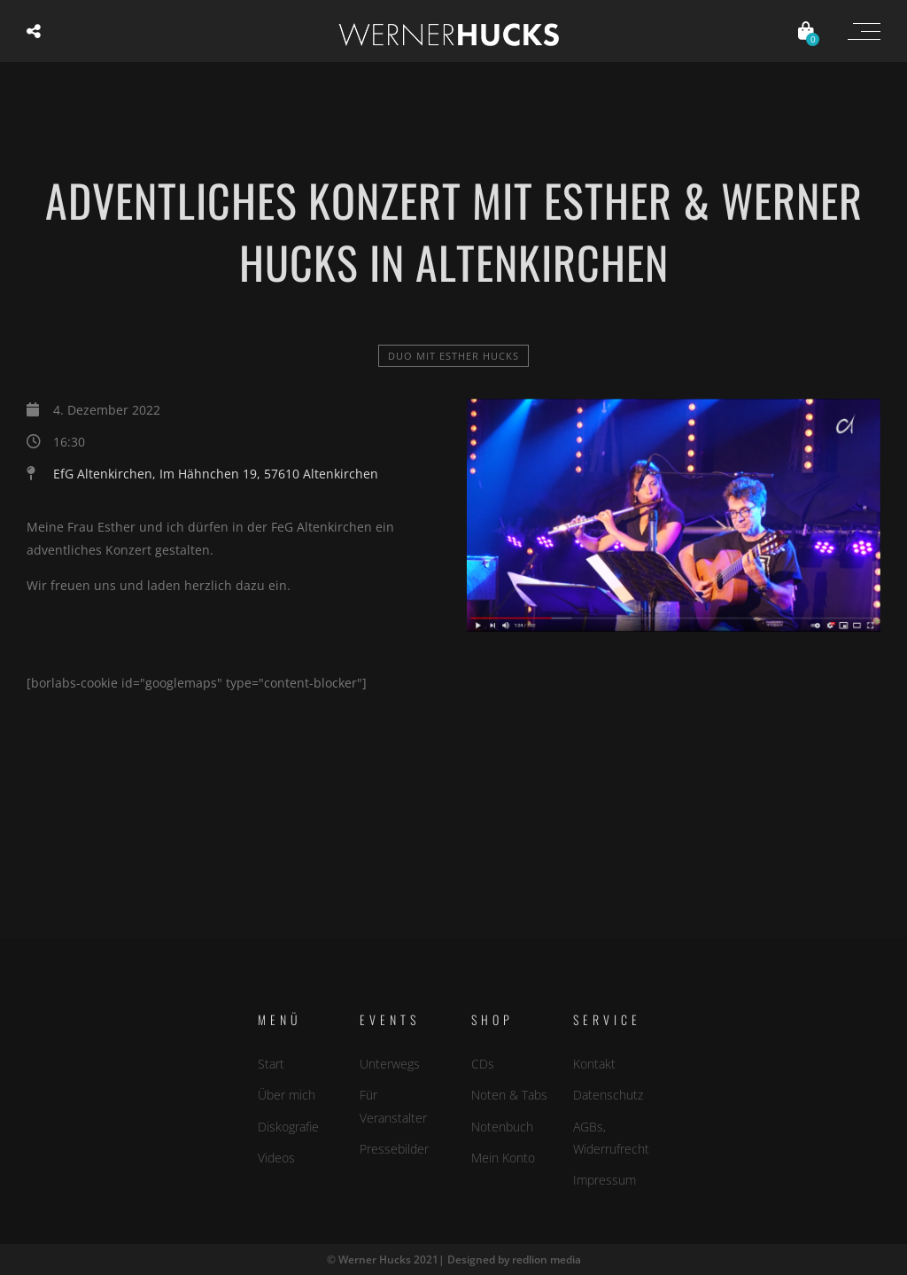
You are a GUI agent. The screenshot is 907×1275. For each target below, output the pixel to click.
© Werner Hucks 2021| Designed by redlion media (454, 1259)
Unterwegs (390, 1063)
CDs (482, 1063)
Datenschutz (608, 1094)
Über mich (286, 1094)
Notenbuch (502, 1126)
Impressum (604, 1179)
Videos (276, 1157)
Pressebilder (394, 1148)
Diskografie (288, 1126)
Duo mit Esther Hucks (453, 355)
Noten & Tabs (509, 1094)
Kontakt (594, 1063)
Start (271, 1063)
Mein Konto (503, 1157)
